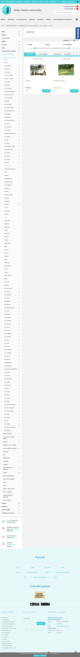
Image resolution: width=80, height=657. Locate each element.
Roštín (5, 246)
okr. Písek (6, 340)
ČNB (32, 567)
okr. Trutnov (7, 398)
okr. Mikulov (7, 304)
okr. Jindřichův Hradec (9, 146)
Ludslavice (7, 220)
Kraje (5, 62)
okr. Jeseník (7, 136)
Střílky (5, 259)
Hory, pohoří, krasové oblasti (8, 437)
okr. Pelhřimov (7, 336)
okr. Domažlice (8, 104)
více (58, 653)
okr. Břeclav (7, 85)
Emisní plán (5, 634)
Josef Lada (6, 451)
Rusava (6, 249)
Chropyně (6, 188)
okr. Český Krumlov (9, 94)
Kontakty (5, 639)
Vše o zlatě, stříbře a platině (9, 628)
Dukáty (4, 41)
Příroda (5, 472)
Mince (3, 31)
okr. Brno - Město (8, 75)
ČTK (25, 577)
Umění (4, 485)
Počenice (6, 236)
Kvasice (6, 207)
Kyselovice (7, 211)
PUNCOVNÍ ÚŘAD (32, 572)
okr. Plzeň (6, 343)
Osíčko (6, 230)
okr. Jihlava (7, 143)
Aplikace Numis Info (7, 643)
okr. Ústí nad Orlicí (8, 411)
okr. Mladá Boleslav (9, 307)
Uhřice (6, 272)
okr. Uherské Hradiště (9, 404)
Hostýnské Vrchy (8, 182)
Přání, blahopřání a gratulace (8, 468)
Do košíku (74, 90)
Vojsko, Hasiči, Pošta (8, 488)
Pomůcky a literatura (8, 513)
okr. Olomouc (7, 324)
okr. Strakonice (8, 378)
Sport (4, 482)
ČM (18, 567)
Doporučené (29, 54)
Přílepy (6, 240)
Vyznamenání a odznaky (9, 51)
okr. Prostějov (7, 353)
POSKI (55, 577)
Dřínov (6, 172)
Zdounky (6, 285)
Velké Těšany (7, 275)
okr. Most (6, 311)
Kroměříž (6, 204)
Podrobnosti (46, 90)
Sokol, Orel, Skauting (8, 479)
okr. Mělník (7, 301)
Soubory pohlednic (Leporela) (8, 496)
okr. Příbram (7, 359)
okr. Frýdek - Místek (9, 107)
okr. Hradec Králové (9, 120)
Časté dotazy (6, 619)
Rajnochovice (7, 243)
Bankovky (4, 506)
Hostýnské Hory (8, 178)
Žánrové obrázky (7, 492)
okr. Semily (7, 372)
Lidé (4, 454)
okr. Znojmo (7, 424)
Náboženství (6, 458)
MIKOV (18, 572)
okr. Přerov (7, 356)
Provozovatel (6, 641)
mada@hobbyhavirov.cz (69, 6)
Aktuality (5, 617)
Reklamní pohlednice (8, 476)
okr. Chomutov (8, 127)
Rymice (6, 253)
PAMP (47, 572)
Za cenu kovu (5, 38)
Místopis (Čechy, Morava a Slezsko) (28, 25)
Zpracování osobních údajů (9, 647)
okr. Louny (6, 298)
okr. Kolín (6, 162)
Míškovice (6, 224)
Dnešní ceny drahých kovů (9, 624)
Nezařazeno (7, 430)
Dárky (3, 48)
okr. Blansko (7, 72)
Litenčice (6, 214)
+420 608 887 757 (70, 9)
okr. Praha (6, 346)
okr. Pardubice (8, 333)
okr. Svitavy (7, 382)
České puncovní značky (8, 621)
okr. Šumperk (7, 385)
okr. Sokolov (7, 375)
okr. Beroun (7, 69)
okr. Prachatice (8, 349)
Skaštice (6, 256)
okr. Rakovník (7, 362)
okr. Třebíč (6, 401)
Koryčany (6, 198)
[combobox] (78, 40)
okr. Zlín (6, 420)
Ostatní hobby (6, 510)
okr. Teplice (7, 395)
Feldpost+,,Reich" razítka (9, 445)
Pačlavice (6, 233)
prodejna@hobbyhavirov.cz (63, 626)
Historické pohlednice (11, 25)
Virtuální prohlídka (7, 645)
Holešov (6, 175)
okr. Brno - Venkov (8, 78)
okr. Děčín (6, 101)
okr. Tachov (7, 391)
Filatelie (4, 503)
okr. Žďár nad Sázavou (10, 427)
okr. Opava (7, 327)
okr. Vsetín (7, 414)
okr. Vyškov (7, 417)
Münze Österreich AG (62, 572)
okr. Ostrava (7, 330)
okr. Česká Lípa (8, 88)
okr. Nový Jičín (7, 317)
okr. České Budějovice (9, 91)
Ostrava (4, 44)
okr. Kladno (7, 156)
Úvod (2, 25)
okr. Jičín (6, 140)
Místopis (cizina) (7, 433)
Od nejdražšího (57, 54)
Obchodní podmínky (8, 626)
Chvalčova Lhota (8, 194)
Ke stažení (5, 637)
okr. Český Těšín (8, 98)
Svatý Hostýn (7, 265)
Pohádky (5, 464)
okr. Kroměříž (43, 25)
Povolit (36, 655)
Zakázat (43, 655)
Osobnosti (5, 461)
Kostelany (6, 201)
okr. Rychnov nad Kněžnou (10, 369)
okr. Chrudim (7, 130)
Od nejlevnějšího (43, 54)
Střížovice (6, 262)
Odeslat (41, 623)
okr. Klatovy (7, 159)
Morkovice (6, 227)
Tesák (5, 269)
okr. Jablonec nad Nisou (10, 133)
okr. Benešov (7, 65)
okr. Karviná (7, 152)
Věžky (5, 278)
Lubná (5, 217)
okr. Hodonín (7, 114)
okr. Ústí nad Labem (9, 408)
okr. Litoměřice (7, 295)
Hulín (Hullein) (7, 185)
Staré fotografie (7, 500)
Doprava (5, 442)
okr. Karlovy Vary (8, 149)
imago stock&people (40, 577)
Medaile (4, 35)
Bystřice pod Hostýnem (10, 169)
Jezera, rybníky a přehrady (10, 448)
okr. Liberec (7, 291)
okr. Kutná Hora (8, 288)
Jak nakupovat (6, 632)
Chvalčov (6, 191)
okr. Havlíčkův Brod (9, 111)
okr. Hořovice (7, 117)
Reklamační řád (6, 630)
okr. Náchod (7, 314)
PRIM (62, 567)
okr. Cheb (6, 123)
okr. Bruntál (7, 81)
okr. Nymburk (7, 320)
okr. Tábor (6, 388)
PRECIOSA (47, 567)
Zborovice (6, 282)
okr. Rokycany (7, 366)
